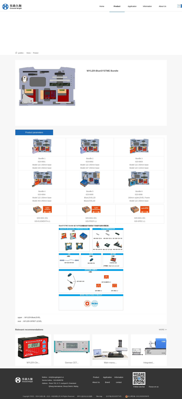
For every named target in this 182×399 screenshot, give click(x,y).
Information (153, 6)
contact (119, 382)
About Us (168, 6)
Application (137, 6)
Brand (107, 382)
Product (122, 6)
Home (107, 6)
